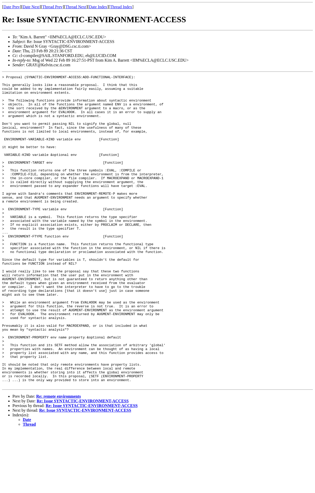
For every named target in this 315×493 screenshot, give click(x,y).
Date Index (98, 7)
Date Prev (11, 7)
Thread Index (121, 7)
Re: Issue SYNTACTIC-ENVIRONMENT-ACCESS (83, 463)
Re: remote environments (58, 458)
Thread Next (75, 7)
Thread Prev (52, 7)
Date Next (31, 7)
